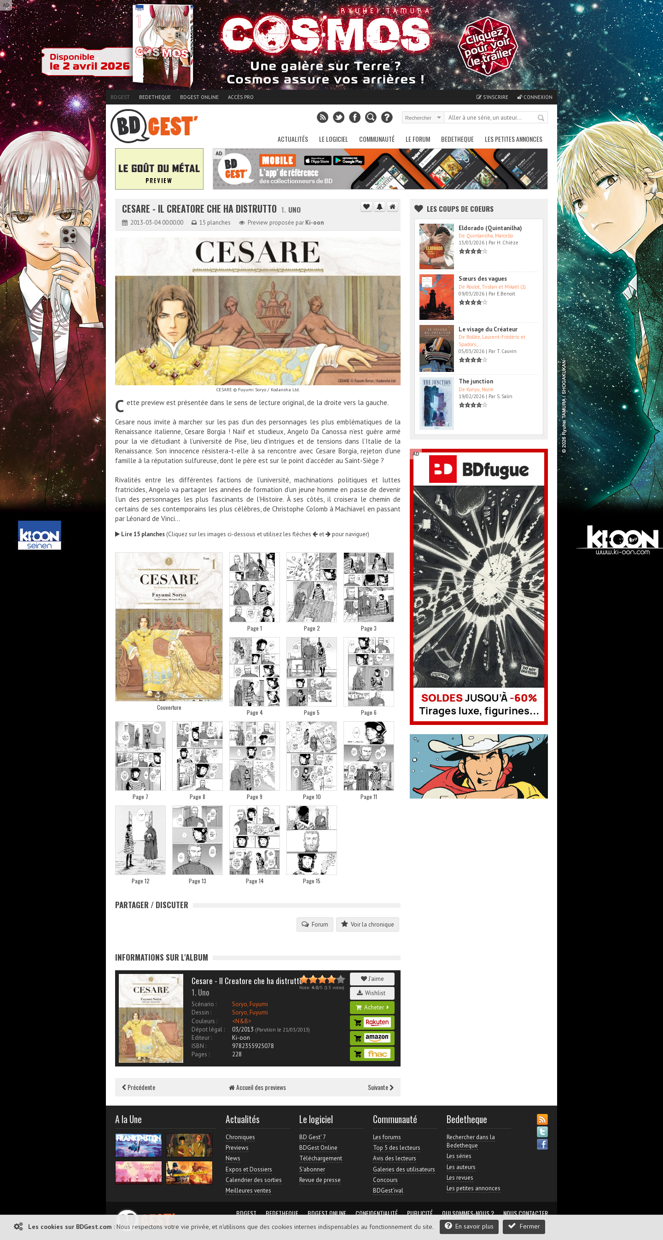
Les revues (460, 1178)
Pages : (200, 1054)
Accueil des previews (257, 1087)
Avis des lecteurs (394, 1158)
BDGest (120, 97)
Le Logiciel (333, 139)
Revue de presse (320, 1180)
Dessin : (201, 1012)
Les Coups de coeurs (460, 208)
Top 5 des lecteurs (396, 1148)
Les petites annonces (513, 139)
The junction (476, 381)
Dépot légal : (208, 1029)
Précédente (138, 1087)
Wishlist (372, 993)
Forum (315, 924)
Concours (385, 1180)
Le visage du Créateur (488, 329)
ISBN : (199, 1046)
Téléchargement (320, 1158)
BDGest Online (199, 97)
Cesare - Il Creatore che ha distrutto (200, 208)
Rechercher (541, 118)
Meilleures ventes (248, 1190)
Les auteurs (461, 1167)
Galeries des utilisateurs (404, 1169)
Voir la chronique (367, 924)
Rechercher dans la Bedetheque (471, 1141)
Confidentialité (376, 1213)
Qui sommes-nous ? (468, 1213)
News (233, 1158)
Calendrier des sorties (254, 1180)
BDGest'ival (388, 1190)
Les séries (459, 1156)
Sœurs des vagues (483, 279)
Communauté (377, 139)
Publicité (420, 1213)
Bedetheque (155, 97)
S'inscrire (492, 97)
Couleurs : (204, 1021)
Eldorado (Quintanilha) (490, 228)
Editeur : (202, 1038)
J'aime (372, 979)
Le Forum (418, 139)
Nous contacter (525, 1213)
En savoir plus (469, 1226)
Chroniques (240, 1137)
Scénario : (204, 1004)
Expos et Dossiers (249, 1169)
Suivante (381, 1087)
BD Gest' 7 (312, 1137)
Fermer (524, 1226)
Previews (237, 1148)
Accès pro (241, 97)
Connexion (535, 97)
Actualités (293, 139)
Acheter (372, 1007)
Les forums (387, 1137)
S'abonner (312, 1169)
